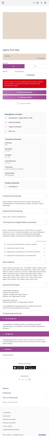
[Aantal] (8, 75)
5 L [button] (14, 66)
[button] (45, 3)
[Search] (34, 3)
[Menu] (3, 3)
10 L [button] (35, 66)
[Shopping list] (38, 3)
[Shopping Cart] (41, 3)
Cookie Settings (7, 421)
